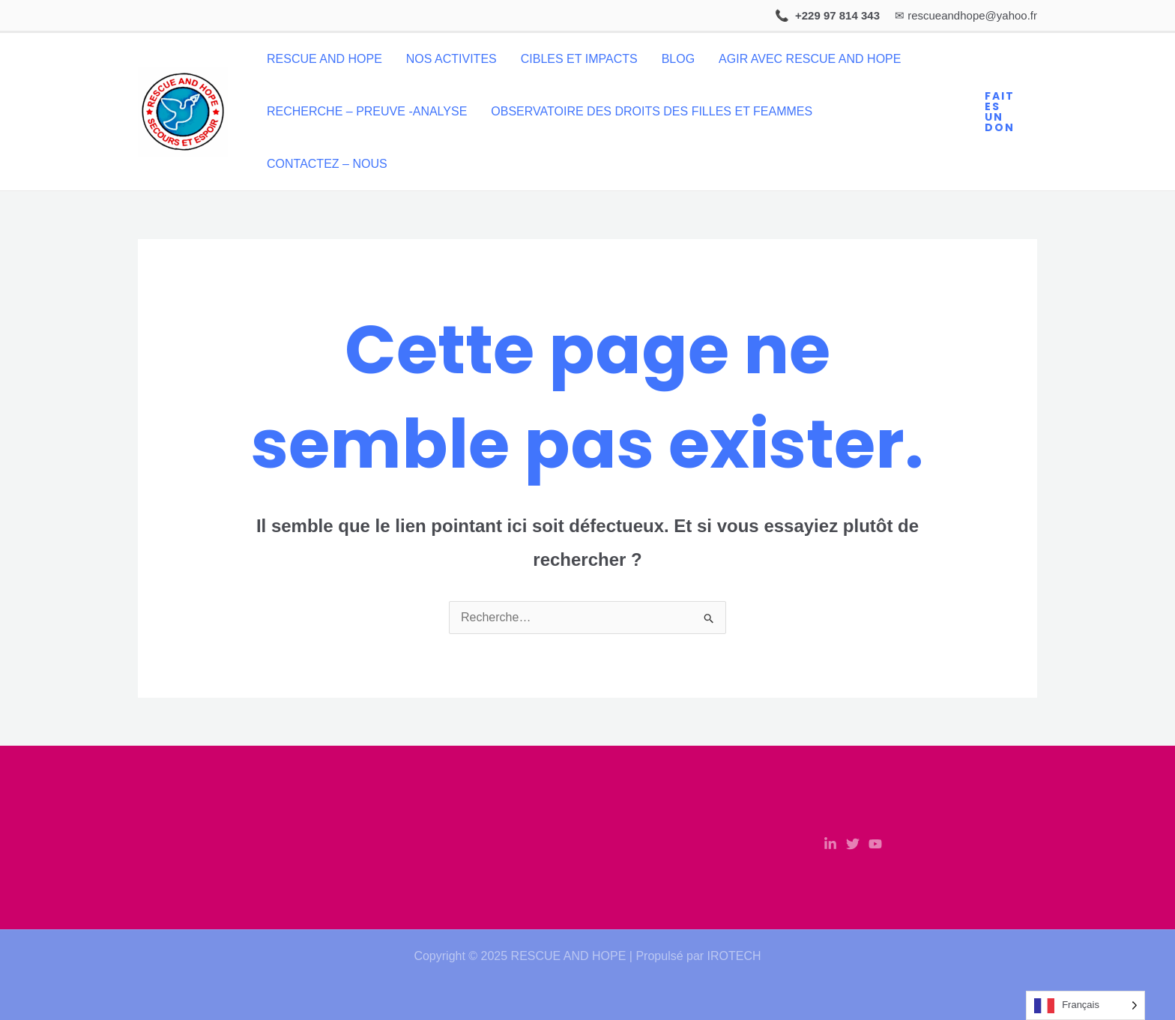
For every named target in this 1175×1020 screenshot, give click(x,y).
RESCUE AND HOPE (324, 58)
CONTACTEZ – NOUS (327, 163)
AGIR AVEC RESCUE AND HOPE (810, 58)
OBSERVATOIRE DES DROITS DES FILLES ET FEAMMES (651, 111)
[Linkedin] (830, 844)
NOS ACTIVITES (451, 58)
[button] (1003, 111)
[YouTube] (875, 844)
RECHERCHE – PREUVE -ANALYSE (367, 111)
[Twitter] (853, 844)
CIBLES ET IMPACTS (579, 58)
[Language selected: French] (1085, 1005)
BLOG (678, 58)
